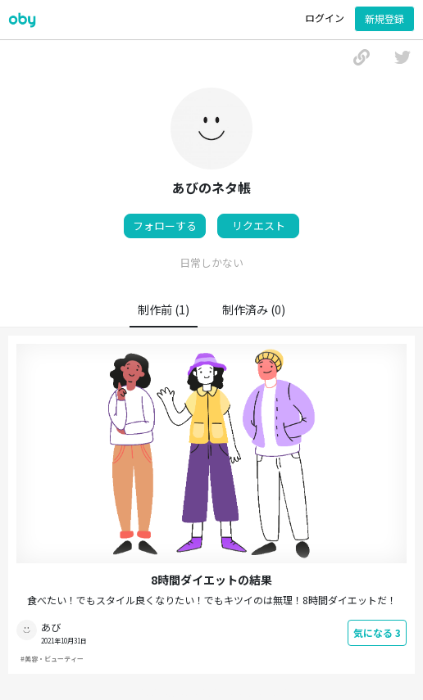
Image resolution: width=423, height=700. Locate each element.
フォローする (165, 225)
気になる (377, 632)
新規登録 (384, 18)
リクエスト (258, 225)
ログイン (324, 18)
